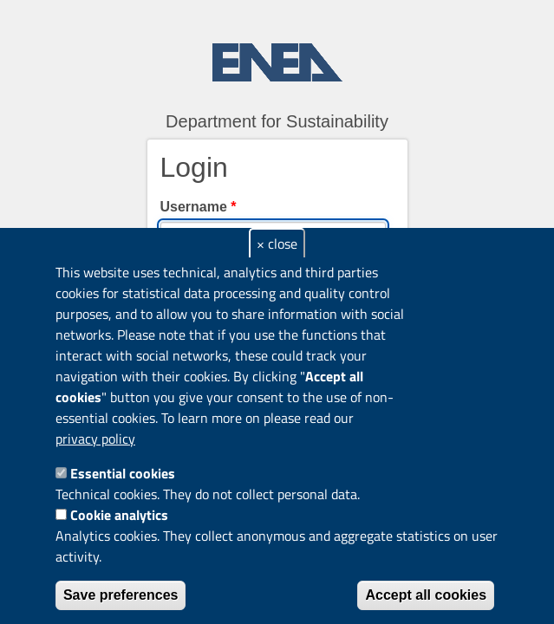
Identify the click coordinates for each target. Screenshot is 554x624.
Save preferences (121, 595)
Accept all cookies (425, 595)
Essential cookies (122, 473)
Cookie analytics (119, 514)
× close (277, 243)
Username (198, 206)
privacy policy (95, 438)
